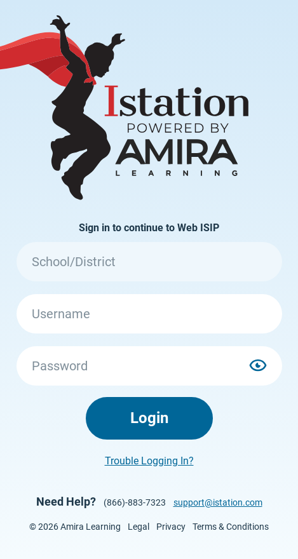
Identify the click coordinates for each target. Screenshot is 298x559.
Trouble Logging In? (149, 461)
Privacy (171, 527)
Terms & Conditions (231, 527)
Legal (138, 527)
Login (149, 418)
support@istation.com (217, 502)
